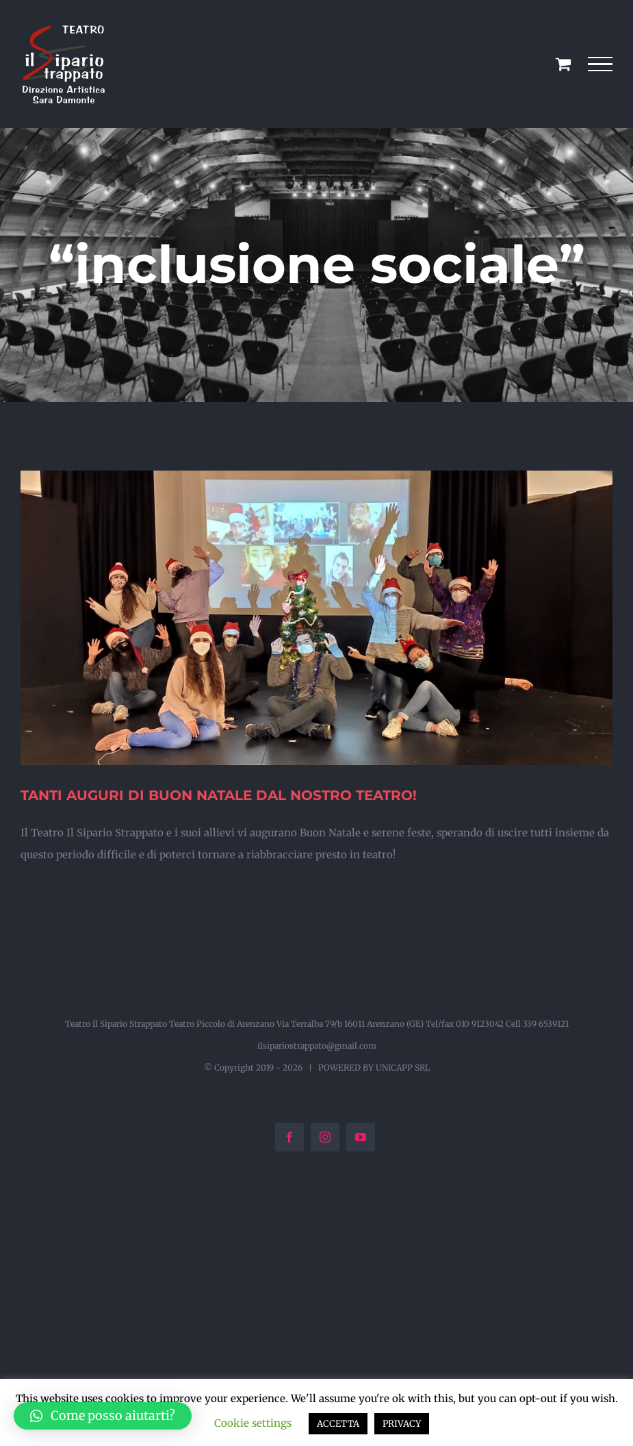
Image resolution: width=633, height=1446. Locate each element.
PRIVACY (402, 1424)
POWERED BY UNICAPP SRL (374, 1067)
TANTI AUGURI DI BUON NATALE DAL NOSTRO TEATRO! (219, 795)
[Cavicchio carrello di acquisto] (563, 63)
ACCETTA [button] (338, 1424)
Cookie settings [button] (253, 1423)
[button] (103, 1416)
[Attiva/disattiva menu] (600, 64)
